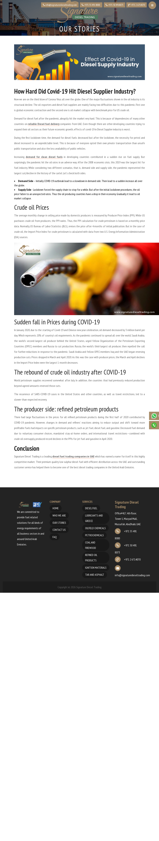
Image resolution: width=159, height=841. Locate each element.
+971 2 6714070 (128, 559)
